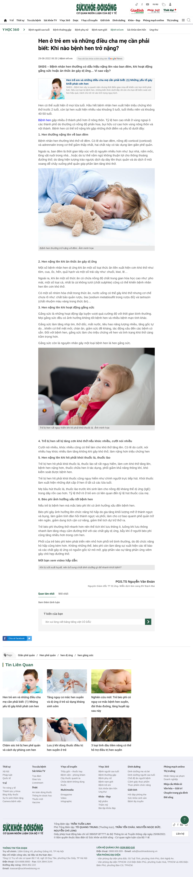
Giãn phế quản (26, 655)
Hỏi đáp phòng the (137, 794)
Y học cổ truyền (89, 20)
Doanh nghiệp (171, 779)
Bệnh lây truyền (136, 801)
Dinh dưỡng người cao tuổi (141, 775)
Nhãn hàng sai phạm (174, 776)
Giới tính (105, 20)
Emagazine (66, 794)
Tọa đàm (36, 776)
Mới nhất (63, 593)
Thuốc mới (37, 799)
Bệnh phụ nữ (81, 29)
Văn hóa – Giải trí (173, 788)
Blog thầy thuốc (10, 794)
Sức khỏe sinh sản (137, 798)
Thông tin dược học (42, 795)
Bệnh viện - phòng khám (73, 775)
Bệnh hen (44, 120)
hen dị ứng (67, 655)
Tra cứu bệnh (34, 20)
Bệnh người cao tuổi (39, 29)
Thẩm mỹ (103, 804)
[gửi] (148, 622)
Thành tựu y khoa (11, 791)
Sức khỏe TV (50, 20)
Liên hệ (180, 833)
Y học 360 (65, 20)
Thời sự (20, 20)
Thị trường (172, 20)
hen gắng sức (85, 655)
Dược (75, 20)
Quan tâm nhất (46, 593)
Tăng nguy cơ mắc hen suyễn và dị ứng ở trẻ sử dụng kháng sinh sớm (66, 702)
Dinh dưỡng (118, 20)
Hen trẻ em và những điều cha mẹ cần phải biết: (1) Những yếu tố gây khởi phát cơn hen (22, 702)
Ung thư (154, 29)
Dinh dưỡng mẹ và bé (139, 771)
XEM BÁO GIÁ (127, 847)
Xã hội (6, 771)
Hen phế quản (47, 655)
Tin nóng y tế (9, 787)
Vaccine (36, 802)
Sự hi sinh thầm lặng (13, 798)
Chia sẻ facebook (17, 638)
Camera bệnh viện (12, 801)
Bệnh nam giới (99, 29)
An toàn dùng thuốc (42, 792)
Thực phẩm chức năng (139, 785)
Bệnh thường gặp (62, 29)
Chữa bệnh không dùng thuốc (73, 783)
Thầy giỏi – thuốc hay (71, 771)
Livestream (37, 782)
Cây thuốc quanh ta (70, 778)
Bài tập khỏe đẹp (106, 808)
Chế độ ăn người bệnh (139, 778)
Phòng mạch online (153, 20)
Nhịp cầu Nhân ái (173, 784)
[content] (93, 622)
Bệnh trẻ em (117, 29)
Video (63, 798)
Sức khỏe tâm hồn (136, 29)
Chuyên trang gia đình (176, 793)
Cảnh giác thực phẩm (139, 781)
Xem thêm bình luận (49, 602)
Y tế (12, 20)
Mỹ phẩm (103, 801)
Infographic (66, 801)
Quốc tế (7, 778)
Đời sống (168, 797)
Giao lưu (36, 779)
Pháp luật (7, 775)
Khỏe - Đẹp (134, 20)
